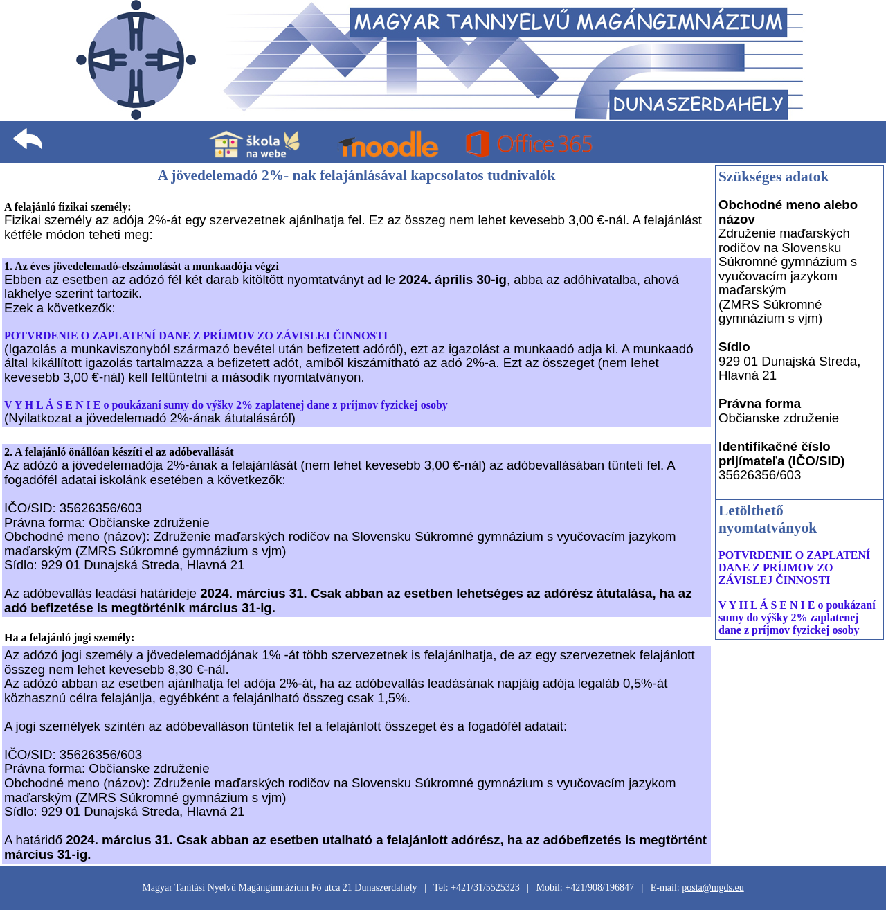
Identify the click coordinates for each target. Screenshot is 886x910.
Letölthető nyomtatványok (767, 519)
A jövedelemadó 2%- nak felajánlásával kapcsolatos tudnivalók (357, 175)
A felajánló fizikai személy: (68, 207)
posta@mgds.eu (713, 887)
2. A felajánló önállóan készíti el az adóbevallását (119, 452)
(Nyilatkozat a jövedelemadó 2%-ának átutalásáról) (150, 418)
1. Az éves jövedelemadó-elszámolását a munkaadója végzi (141, 266)
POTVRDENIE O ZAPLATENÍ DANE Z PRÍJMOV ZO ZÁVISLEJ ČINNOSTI (196, 335)
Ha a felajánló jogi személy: (69, 637)
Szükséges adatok (773, 176)
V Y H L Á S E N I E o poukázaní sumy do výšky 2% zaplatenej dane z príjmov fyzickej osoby (226, 405)
